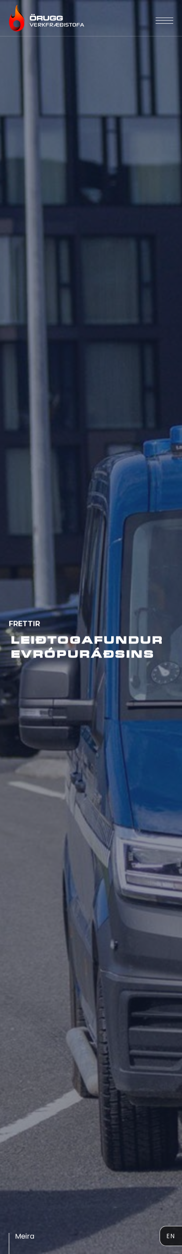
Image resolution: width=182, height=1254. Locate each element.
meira (24, 1236)
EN (171, 1236)
